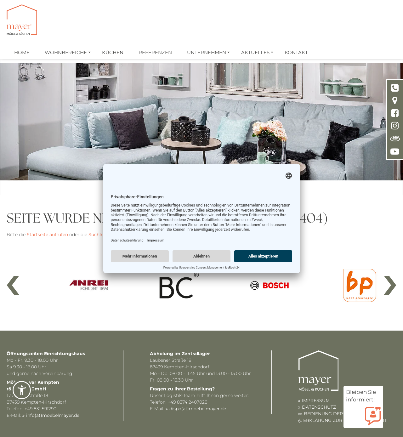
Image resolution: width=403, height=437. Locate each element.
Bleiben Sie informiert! (363, 396)
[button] (22, 390)
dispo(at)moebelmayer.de (197, 408)
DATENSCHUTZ (319, 407)
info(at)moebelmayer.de (52, 415)
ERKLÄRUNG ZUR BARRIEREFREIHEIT (345, 420)
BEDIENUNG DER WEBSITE (334, 414)
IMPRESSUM (316, 400)
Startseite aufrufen (47, 234)
